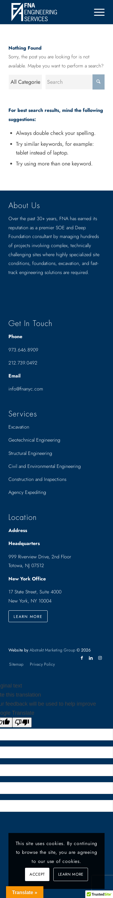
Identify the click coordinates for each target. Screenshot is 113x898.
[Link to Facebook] (81, 657)
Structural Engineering (30, 453)
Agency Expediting (28, 492)
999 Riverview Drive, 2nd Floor (39, 556)
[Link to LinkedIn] (91, 657)
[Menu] (96, 12)
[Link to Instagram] (100, 657)
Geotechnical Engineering (34, 439)
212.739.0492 (22, 362)
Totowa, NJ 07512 (26, 565)
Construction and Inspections (37, 479)
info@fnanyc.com (25, 388)
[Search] (75, 82)
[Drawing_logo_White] (46, 12)
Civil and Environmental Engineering (44, 466)
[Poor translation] (22, 722)
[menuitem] (96, 12)
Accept (37, 874)
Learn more (71, 874)
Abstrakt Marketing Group (52, 650)
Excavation (18, 426)
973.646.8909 (23, 349)
